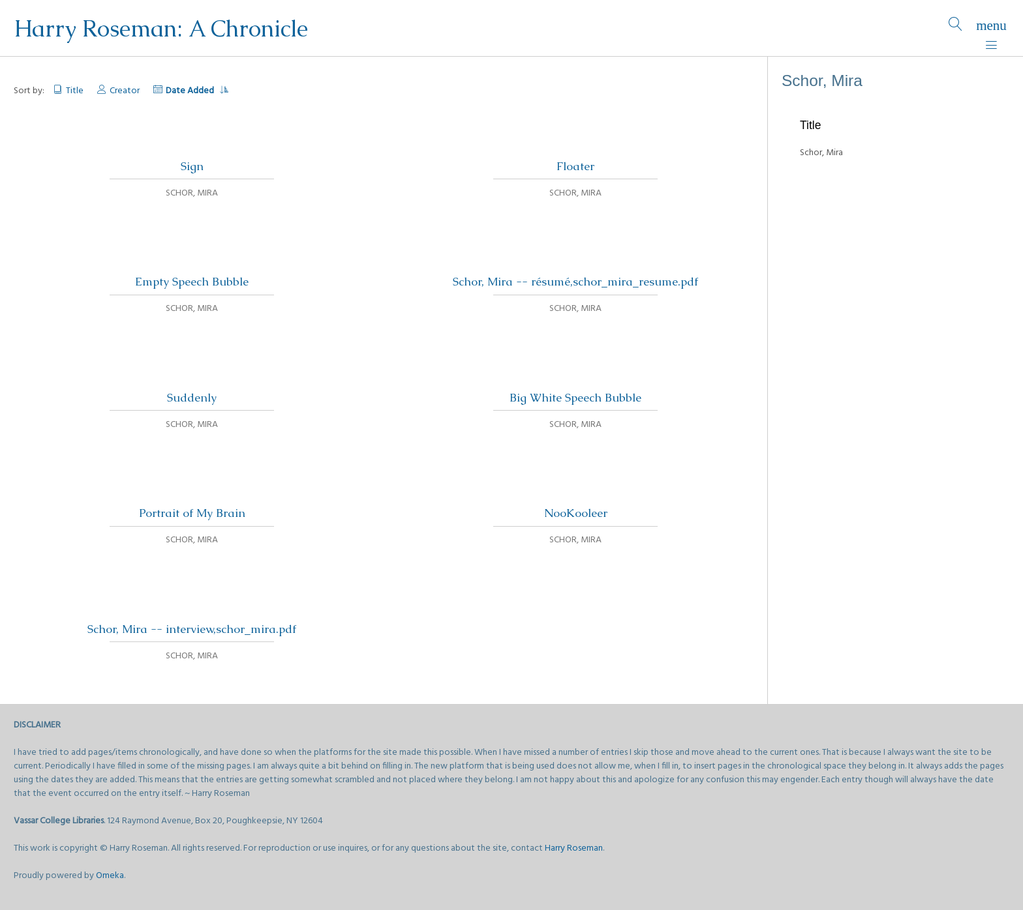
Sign (192, 166)
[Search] (955, 28)
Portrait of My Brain (192, 513)
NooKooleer (575, 513)
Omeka (110, 875)
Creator (125, 90)
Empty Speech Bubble (192, 281)
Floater (575, 166)
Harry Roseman (574, 848)
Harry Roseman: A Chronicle (161, 28)
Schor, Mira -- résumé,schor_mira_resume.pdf (575, 281)
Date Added (196, 90)
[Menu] (991, 28)
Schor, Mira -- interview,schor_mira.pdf (191, 629)
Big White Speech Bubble (575, 397)
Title (75, 90)
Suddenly (192, 397)
